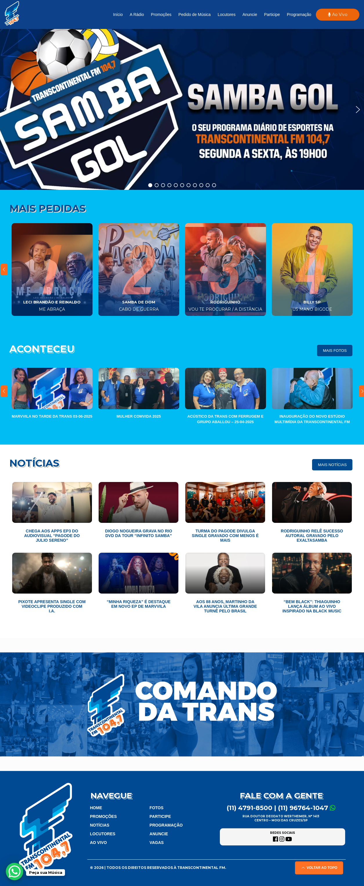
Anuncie (249, 14)
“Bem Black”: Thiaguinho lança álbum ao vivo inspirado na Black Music (311, 606)
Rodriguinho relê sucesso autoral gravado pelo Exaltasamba (312, 536)
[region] (182, 109)
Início (118, 14)
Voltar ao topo (319, 868)
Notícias (99, 825)
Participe (272, 14)
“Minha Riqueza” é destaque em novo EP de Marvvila (139, 604)
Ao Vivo (337, 14)
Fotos (157, 807)
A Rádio (137, 14)
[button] (182, 109)
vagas (157, 842)
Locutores (226, 14)
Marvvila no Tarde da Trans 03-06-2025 (52, 416)
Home (96, 807)
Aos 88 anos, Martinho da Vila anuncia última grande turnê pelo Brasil (225, 606)
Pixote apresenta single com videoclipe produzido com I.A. (52, 606)
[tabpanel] (52, 269)
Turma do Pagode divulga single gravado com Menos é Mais (225, 536)
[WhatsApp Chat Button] (14, 871)
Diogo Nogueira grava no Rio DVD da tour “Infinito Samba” (138, 533)
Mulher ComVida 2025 (139, 416)
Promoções (161, 14)
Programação (299, 14)
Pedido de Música (194, 14)
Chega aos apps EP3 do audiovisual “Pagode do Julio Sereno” (52, 536)
